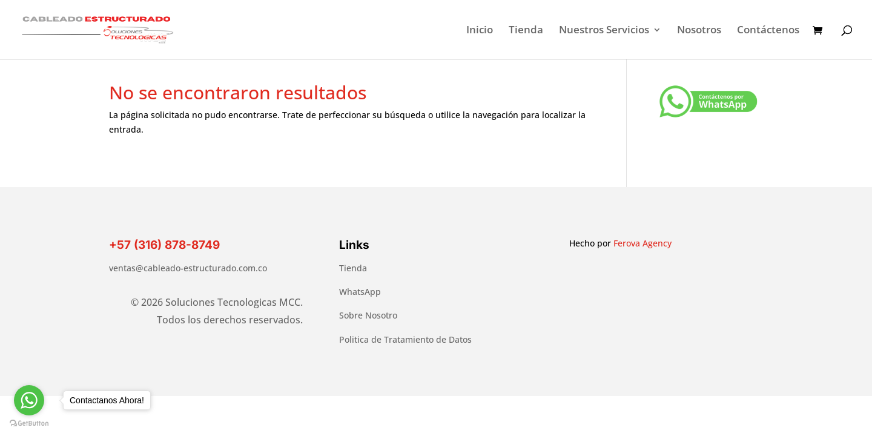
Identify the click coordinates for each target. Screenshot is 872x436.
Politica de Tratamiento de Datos (405, 339)
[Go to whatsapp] (29, 400)
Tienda (526, 30)
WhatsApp (360, 291)
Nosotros (699, 30)
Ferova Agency (642, 243)
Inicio (479, 30)
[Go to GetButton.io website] (29, 424)
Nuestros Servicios (604, 30)
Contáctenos (768, 30)
